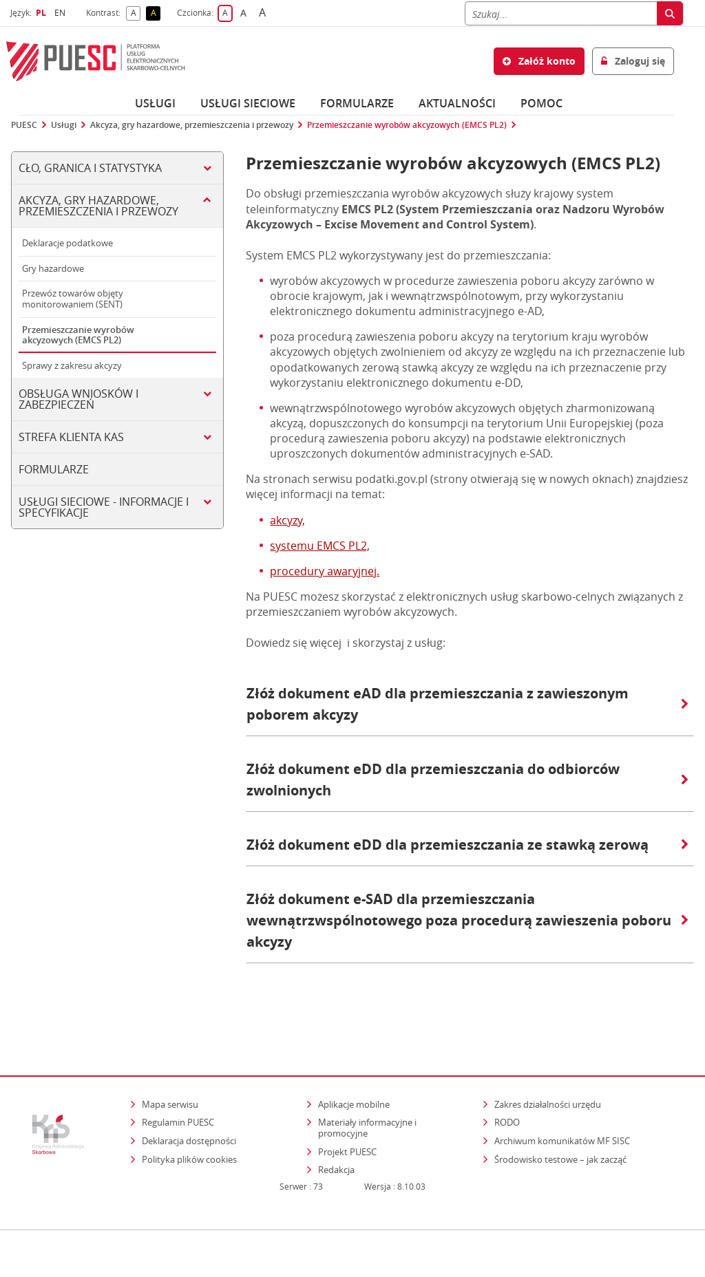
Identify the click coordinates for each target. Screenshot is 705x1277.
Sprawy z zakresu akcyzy (72, 365)
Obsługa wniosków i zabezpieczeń (78, 399)
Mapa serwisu (170, 1066)
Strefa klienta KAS (71, 436)
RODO (507, 1083)
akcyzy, (287, 520)
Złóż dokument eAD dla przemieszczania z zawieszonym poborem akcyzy (467, 704)
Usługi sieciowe (247, 103)
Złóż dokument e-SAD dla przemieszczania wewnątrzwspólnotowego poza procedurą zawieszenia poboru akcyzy (467, 920)
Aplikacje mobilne (354, 1066)
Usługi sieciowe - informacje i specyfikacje (104, 507)
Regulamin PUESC (178, 1083)
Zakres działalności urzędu (548, 1065)
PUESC (24, 125)
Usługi (155, 103)
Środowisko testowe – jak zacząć (561, 1119)
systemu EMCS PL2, (320, 545)
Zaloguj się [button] (633, 60)
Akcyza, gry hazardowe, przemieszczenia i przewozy (191, 125)
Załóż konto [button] (539, 60)
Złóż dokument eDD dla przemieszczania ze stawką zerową (467, 844)
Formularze (357, 103)
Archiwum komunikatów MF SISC (562, 1102)
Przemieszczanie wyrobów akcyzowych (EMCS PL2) (407, 125)
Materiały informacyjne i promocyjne (367, 1089)
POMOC (541, 103)
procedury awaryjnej (323, 571)
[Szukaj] (561, 13)
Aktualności (457, 103)
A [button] (136, 13)
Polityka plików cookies (189, 1120)
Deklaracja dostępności (189, 1102)
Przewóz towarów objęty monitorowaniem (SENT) (72, 298)
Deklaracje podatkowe (67, 243)
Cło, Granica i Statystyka (90, 167)
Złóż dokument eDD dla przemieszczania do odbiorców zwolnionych (467, 780)
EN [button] (62, 13)
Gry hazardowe (53, 268)
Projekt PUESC (347, 1112)
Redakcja (336, 1131)
